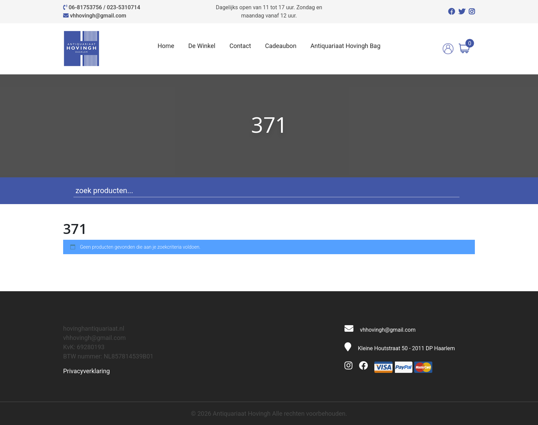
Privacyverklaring (86, 371)
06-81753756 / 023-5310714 (104, 7)
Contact (240, 45)
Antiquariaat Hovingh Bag (346, 45)
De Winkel (201, 45)
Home (165, 45)
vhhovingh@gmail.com (98, 15)
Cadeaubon (280, 45)
